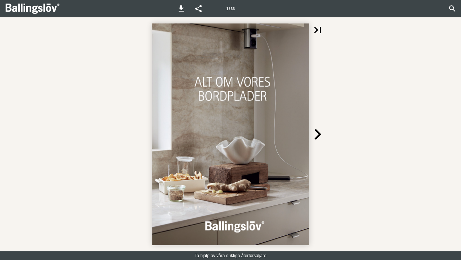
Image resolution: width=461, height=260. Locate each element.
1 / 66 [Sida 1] (230, 9)
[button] (181, 8)
